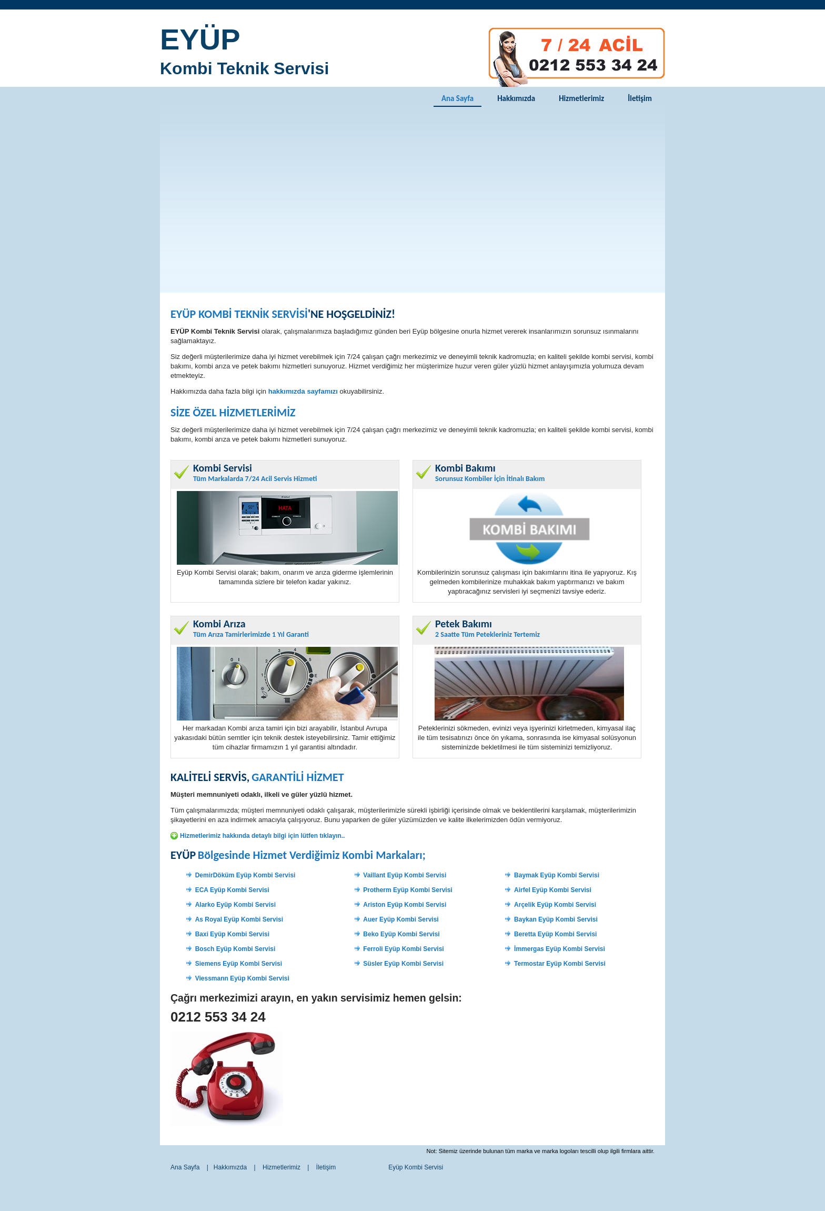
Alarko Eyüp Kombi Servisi (235, 904)
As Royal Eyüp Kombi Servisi (239, 919)
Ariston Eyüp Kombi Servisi (404, 904)
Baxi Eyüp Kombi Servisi (232, 934)
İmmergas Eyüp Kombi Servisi (559, 949)
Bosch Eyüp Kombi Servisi (235, 949)
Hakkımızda (516, 98)
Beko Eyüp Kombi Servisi (401, 934)
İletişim (640, 98)
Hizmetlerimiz (581, 98)
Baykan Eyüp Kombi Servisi (556, 919)
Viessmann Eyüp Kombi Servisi (242, 978)
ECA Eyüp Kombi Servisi (232, 890)
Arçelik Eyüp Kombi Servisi (555, 904)
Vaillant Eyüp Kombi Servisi (404, 875)
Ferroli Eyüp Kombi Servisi (403, 949)
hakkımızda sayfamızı (303, 391)
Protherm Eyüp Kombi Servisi (407, 890)
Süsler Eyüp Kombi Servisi (403, 963)
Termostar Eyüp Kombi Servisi (560, 963)
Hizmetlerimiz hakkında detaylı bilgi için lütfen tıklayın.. (262, 835)
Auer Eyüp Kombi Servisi (400, 919)
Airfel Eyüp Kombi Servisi (552, 890)
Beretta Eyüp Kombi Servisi (555, 934)
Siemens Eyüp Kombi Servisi (238, 963)
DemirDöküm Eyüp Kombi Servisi (245, 875)
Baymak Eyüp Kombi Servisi (556, 875)
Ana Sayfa (457, 98)
